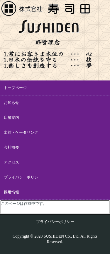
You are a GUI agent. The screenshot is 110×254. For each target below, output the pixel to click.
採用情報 (11, 192)
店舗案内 (11, 117)
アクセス (11, 162)
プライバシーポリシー (23, 177)
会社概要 (11, 147)
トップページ (15, 87)
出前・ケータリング (21, 132)
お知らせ (11, 102)
